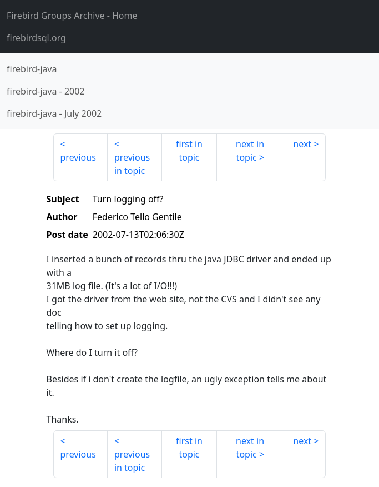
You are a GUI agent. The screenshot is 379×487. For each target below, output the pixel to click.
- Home (72, 15)
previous (78, 157)
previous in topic (132, 164)
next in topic (250, 150)
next (302, 144)
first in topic (189, 150)
